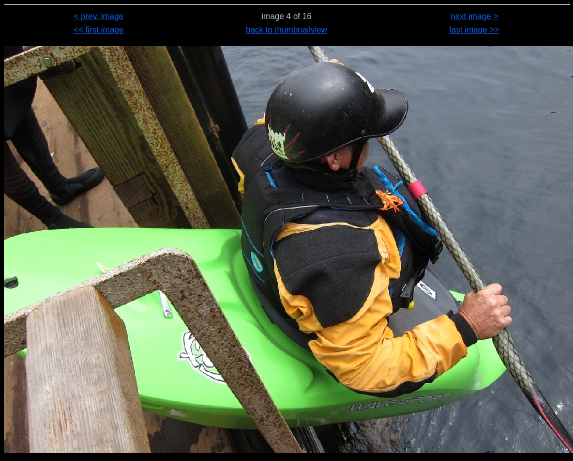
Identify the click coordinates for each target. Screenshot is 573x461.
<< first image (98, 29)
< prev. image (99, 16)
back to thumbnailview (286, 29)
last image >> (474, 29)
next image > (474, 16)
